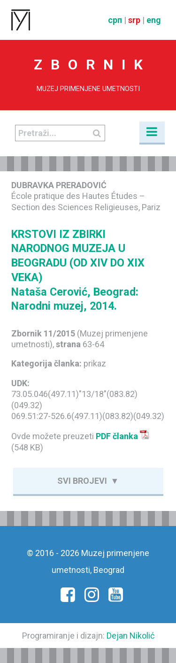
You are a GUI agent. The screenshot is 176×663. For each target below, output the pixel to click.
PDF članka (122, 436)
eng (153, 20)
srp (134, 20)
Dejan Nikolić (130, 635)
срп (115, 20)
